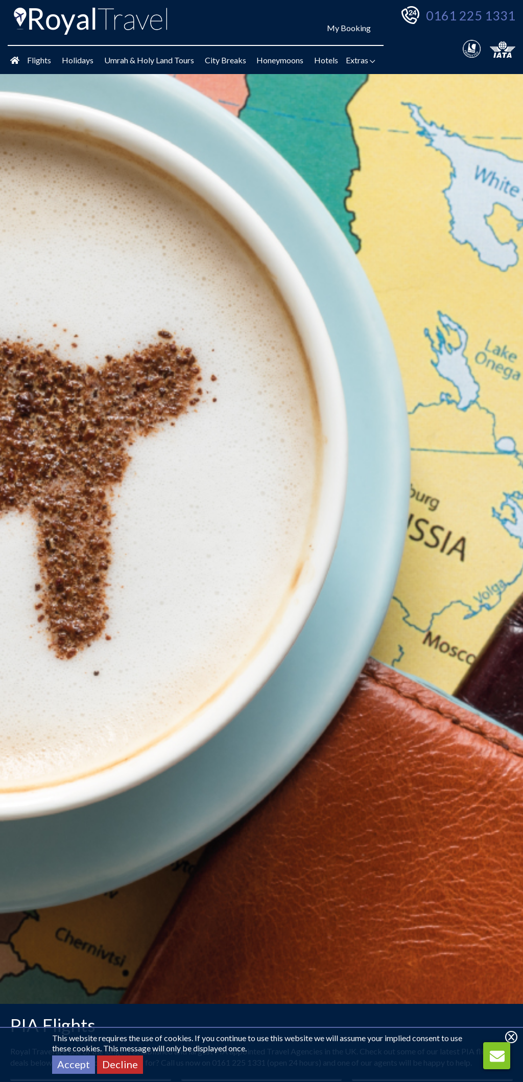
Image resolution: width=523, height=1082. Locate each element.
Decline (120, 1064)
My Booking (349, 28)
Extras (360, 60)
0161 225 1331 (470, 15)
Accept (73, 1064)
